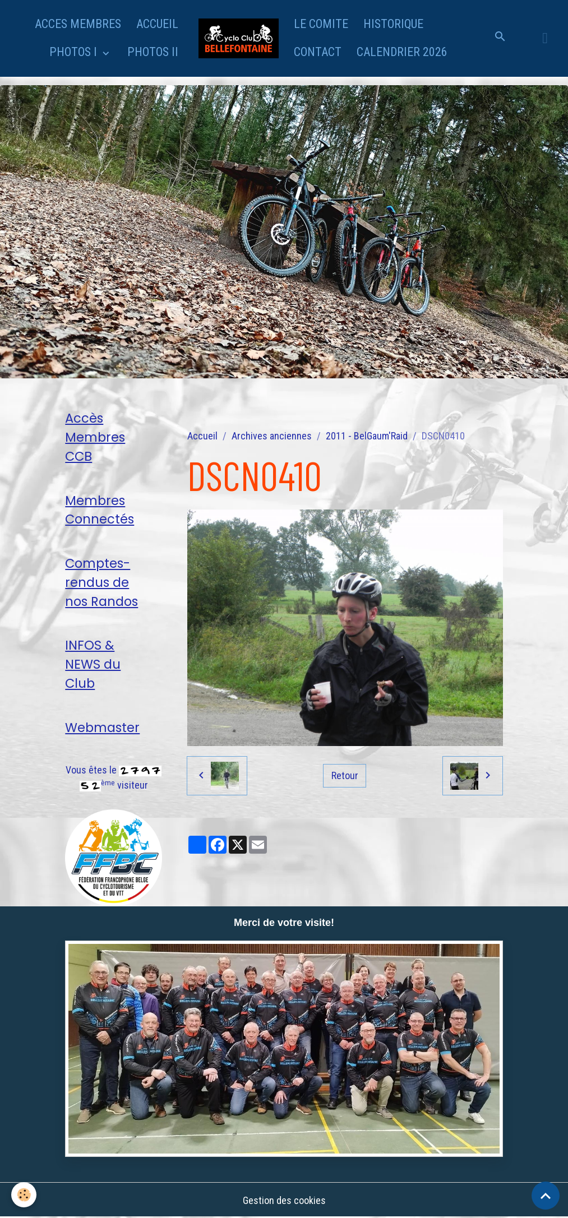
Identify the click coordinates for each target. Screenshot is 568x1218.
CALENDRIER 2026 (402, 52)
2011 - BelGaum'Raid (367, 436)
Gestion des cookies (284, 1200)
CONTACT (317, 52)
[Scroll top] (546, 1196)
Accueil (202, 436)
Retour (344, 775)
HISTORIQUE (393, 24)
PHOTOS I (74, 52)
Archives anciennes (272, 436)
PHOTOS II (152, 52)
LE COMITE (321, 24)
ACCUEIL (157, 24)
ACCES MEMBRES (78, 24)
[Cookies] (23, 1194)
